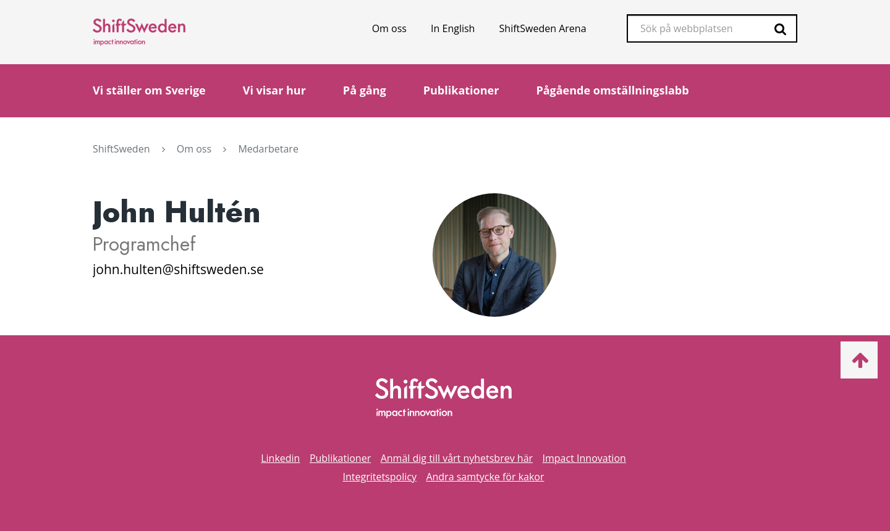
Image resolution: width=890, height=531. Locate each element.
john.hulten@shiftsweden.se (178, 269)
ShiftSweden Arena (543, 28)
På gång (364, 90)
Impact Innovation (584, 458)
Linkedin (280, 458)
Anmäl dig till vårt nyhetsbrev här (457, 458)
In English (453, 28)
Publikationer (461, 90)
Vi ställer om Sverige (149, 90)
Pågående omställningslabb (612, 90)
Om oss (389, 28)
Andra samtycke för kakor (485, 476)
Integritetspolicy (379, 476)
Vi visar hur (274, 90)
